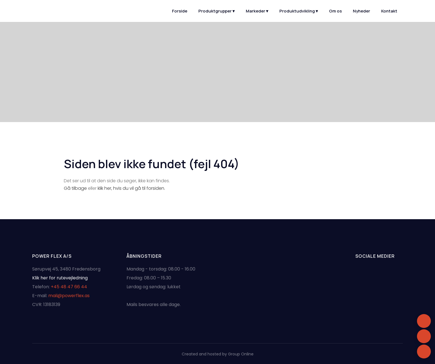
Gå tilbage (75, 188)
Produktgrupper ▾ (216, 11)
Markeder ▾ (257, 11)
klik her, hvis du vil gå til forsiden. (131, 188)
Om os (335, 11)
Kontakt (389, 11)
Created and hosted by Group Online (218, 354)
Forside (179, 11)
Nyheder (361, 11)
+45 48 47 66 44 (69, 287)
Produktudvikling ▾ (298, 11)
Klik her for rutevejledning (60, 278)
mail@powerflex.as (69, 295)
